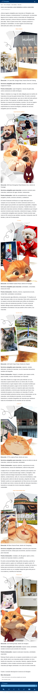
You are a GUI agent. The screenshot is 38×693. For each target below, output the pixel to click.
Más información (6, 675)
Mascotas (19, 4)
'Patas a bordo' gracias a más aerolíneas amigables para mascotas (14, 677)
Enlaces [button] (19, 686)
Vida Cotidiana (14, 4)
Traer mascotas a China (6, 679)
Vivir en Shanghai (7, 4)
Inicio (2, 4)
